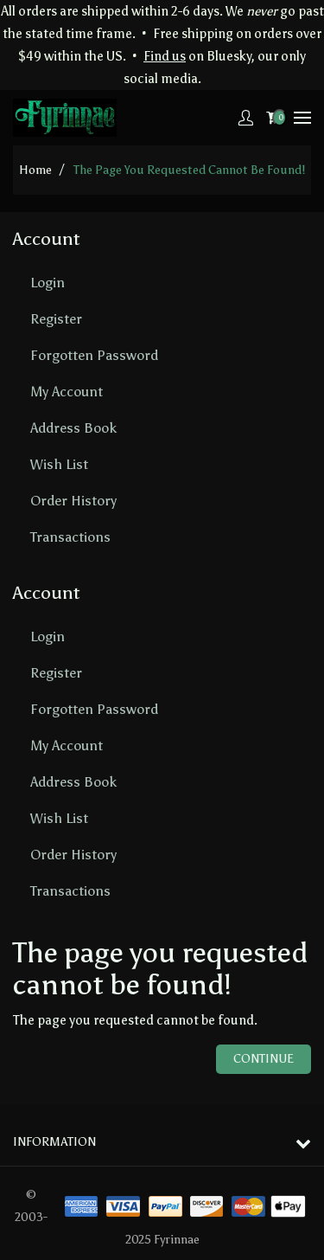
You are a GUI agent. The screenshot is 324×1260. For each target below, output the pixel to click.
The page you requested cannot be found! (189, 170)
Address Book (73, 428)
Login (47, 282)
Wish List (59, 464)
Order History (73, 500)
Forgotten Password (94, 355)
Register (56, 319)
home (35, 170)
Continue (263, 1058)
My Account (66, 391)
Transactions (70, 537)
